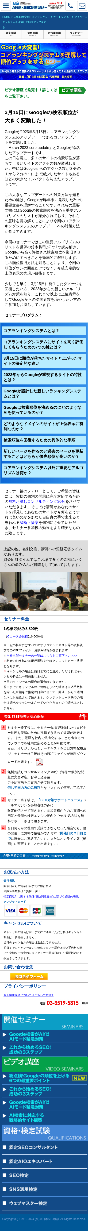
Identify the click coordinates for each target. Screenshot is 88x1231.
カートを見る (61, 16)
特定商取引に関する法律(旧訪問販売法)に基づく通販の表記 (41, 896)
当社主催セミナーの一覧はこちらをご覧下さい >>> (42, 655)
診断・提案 (29, 523)
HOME (6, 16)
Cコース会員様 (17, 636)
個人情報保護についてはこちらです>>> (29, 995)
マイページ (80, 16)
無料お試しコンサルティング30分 (36, 501)
